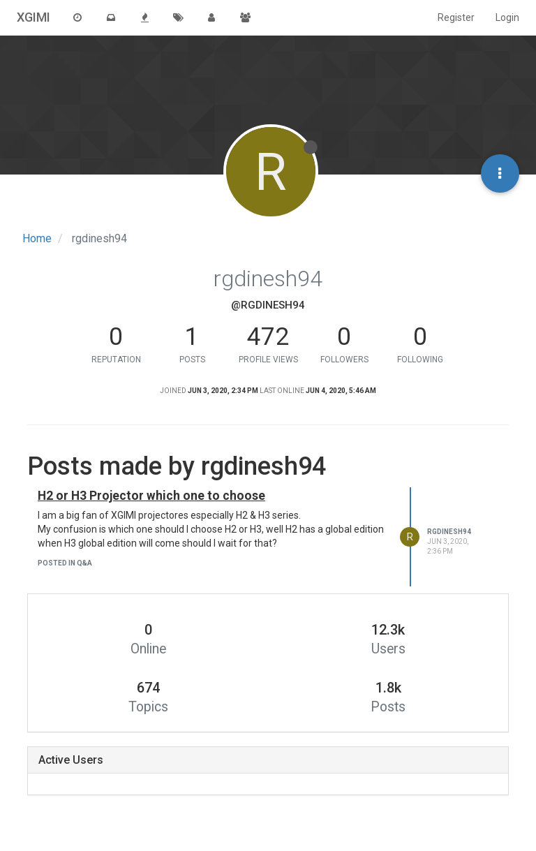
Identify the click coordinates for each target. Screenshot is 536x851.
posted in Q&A (65, 563)
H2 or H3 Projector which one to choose (151, 496)
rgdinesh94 (449, 531)
